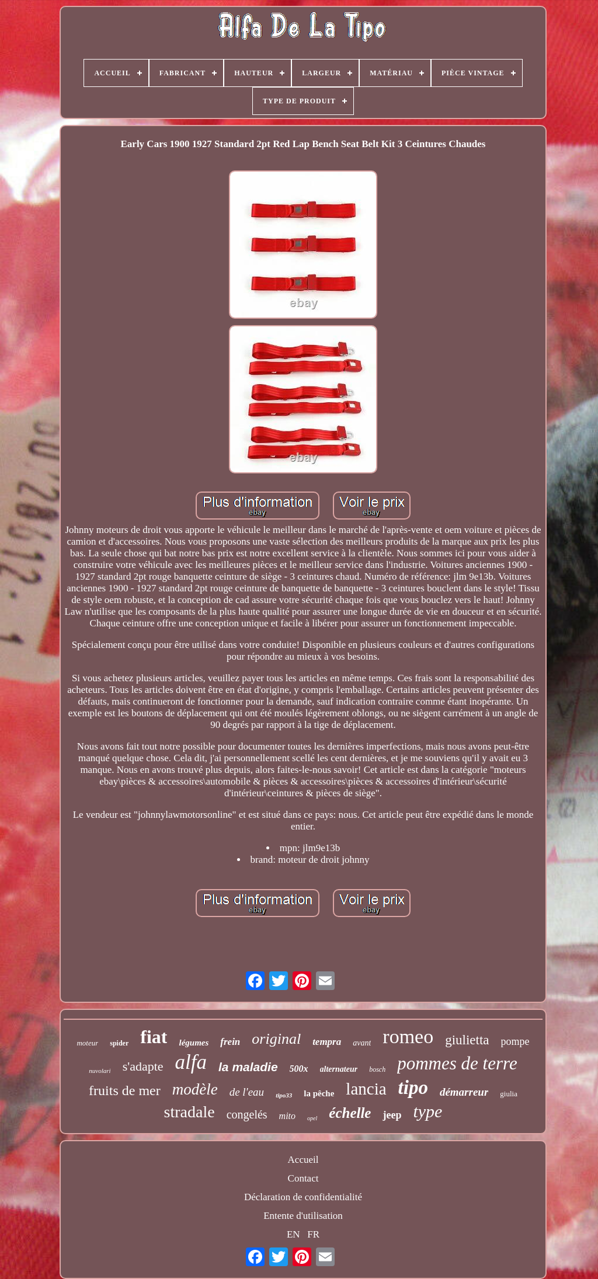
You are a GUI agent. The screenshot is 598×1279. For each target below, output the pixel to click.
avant (362, 1042)
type (427, 1111)
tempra (326, 1041)
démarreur (464, 1092)
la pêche (319, 1093)
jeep (392, 1115)
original (276, 1038)
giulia (508, 1093)
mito (287, 1116)
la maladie (248, 1067)
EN (293, 1234)
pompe (515, 1041)
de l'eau (247, 1092)
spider (119, 1043)
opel (312, 1118)
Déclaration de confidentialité (303, 1197)
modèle (195, 1089)
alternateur (339, 1069)
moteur (87, 1042)
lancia (366, 1088)
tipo (413, 1087)
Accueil (303, 1159)
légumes (193, 1042)
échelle (350, 1113)
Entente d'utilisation (303, 1215)
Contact (303, 1178)
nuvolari (99, 1070)
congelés (247, 1114)
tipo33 (284, 1095)
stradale (189, 1112)
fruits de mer (125, 1090)
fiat (153, 1036)
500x (299, 1069)
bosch (377, 1069)
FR (313, 1234)
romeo (408, 1036)
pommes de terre (457, 1063)
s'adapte (143, 1066)
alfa (191, 1062)
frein (230, 1041)
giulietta (467, 1040)
